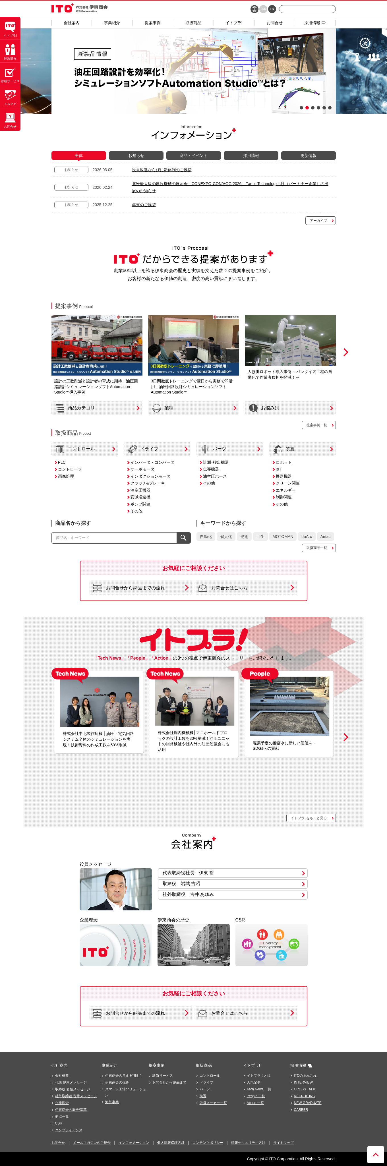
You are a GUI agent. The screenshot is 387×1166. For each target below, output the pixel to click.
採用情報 (298, 1065)
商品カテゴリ (75, 408)
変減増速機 (140, 497)
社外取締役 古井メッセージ (76, 1096)
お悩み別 (264, 408)
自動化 (206, 536)
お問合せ (58, 1143)
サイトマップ (283, 1143)
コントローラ (70, 469)
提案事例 (157, 1065)
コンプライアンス (68, 1130)
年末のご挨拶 (144, 204)
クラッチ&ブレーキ (148, 483)
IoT (279, 469)
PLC (62, 462)
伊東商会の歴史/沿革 (71, 1110)
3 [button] (312, 107)
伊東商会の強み (117, 1082)
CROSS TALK (304, 1089)
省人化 (226, 536)
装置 (284, 449)
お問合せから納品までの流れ (129, 588)
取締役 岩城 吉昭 (181, 883)
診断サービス (162, 1076)
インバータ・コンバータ (152, 462)
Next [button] (344, 352)
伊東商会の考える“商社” (123, 1076)
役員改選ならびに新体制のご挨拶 (162, 169)
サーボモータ (142, 469)
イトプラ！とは (259, 1076)
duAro (306, 536)
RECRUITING (304, 1096)
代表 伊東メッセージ (71, 1082)
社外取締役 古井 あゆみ (188, 894)
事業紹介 (109, 1065)
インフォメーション (134, 1143)
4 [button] (318, 107)
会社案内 (59, 1065)
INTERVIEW (303, 1082)
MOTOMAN (283, 536)
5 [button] (324, 107)
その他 (136, 511)
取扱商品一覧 (317, 548)
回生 (260, 536)
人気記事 (253, 1082)
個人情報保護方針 (171, 1143)
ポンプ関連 (140, 504)
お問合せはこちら (223, 588)
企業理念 (62, 1103)
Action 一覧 (255, 1103)
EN (272, 9)
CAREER (301, 1110)
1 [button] (301, 107)
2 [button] (307, 107)
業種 (162, 408)
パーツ (213, 449)
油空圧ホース (215, 476)
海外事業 (112, 1102)
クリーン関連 (288, 483)
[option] (193, 71)
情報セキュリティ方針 (248, 1143)
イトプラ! (251, 1065)
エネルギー (286, 490)
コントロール (75, 449)
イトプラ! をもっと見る (309, 818)
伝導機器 (211, 469)
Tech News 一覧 (259, 1089)
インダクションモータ (150, 476)
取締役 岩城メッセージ (72, 1089)
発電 (244, 536)
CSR (58, 1123)
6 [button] (330, 107)
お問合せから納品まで (169, 1082)
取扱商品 (204, 1065)
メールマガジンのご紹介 (92, 1143)
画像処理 (66, 476)
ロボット (284, 462)
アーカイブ (318, 221)
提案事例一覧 (317, 425)
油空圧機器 (140, 490)
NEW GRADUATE (308, 1103)
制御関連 (284, 497)
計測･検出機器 (216, 462)
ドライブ (143, 449)
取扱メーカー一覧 (213, 1103)
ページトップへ (375, 1154)
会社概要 (62, 1076)
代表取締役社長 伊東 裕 (188, 872)
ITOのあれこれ (305, 1076)
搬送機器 (284, 476)
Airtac (325, 536)
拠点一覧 (62, 1117)
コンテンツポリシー (208, 1143)
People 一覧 (256, 1096)
